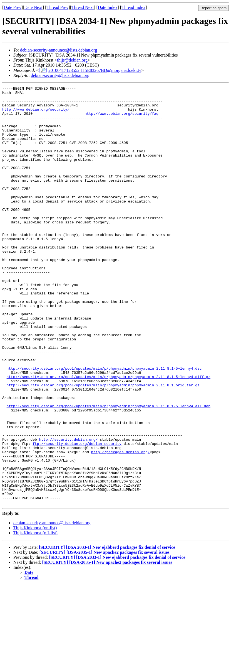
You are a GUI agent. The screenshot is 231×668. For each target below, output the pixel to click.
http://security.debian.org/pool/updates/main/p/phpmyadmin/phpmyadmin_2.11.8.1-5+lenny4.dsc (104, 425)
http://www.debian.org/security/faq (121, 119)
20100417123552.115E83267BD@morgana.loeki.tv (94, 70)
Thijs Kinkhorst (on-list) (35, 611)
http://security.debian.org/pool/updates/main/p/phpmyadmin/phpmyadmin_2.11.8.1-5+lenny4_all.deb (108, 470)
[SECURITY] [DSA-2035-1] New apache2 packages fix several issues (104, 635)
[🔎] (43, 70)
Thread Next (82, 7)
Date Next (33, 7)
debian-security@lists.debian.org (60, 75)
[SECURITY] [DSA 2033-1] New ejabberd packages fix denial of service (107, 630)
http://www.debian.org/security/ (35, 114)
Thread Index (133, 7)
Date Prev (12, 7)
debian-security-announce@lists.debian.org (58, 50)
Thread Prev (57, 7)
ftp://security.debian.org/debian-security (77, 515)
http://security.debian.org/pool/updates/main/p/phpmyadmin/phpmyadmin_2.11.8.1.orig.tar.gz (103, 445)
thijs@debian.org (72, 60)
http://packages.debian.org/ (120, 525)
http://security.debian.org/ (68, 510)
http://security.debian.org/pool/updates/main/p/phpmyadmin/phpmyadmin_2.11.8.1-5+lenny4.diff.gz (108, 435)
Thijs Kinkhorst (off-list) (35, 616)
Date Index (108, 7)
